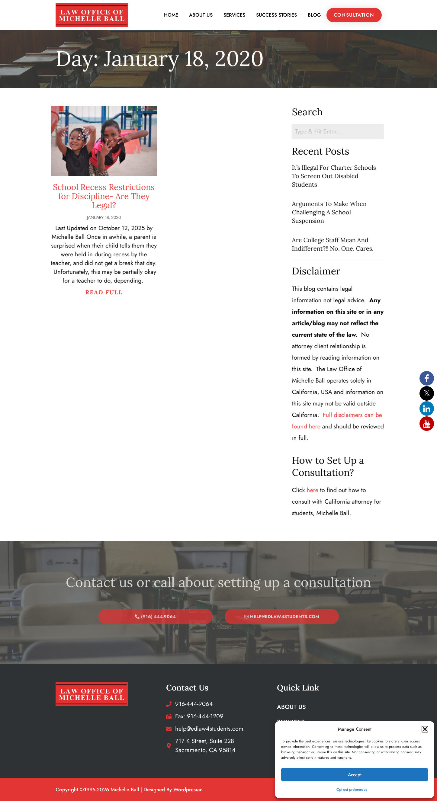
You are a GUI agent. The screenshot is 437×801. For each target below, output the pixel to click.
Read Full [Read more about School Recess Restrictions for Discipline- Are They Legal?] (73, 292)
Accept (354, 774)
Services (234, 14)
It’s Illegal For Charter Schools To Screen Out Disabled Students (347, 176)
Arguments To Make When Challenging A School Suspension (342, 212)
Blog (314, 14)
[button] (425, 729)
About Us (201, 14)
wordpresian (188, 789)
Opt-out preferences (351, 789)
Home (171, 14)
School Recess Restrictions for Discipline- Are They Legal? (73, 196)
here (325, 490)
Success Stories (276, 14)
